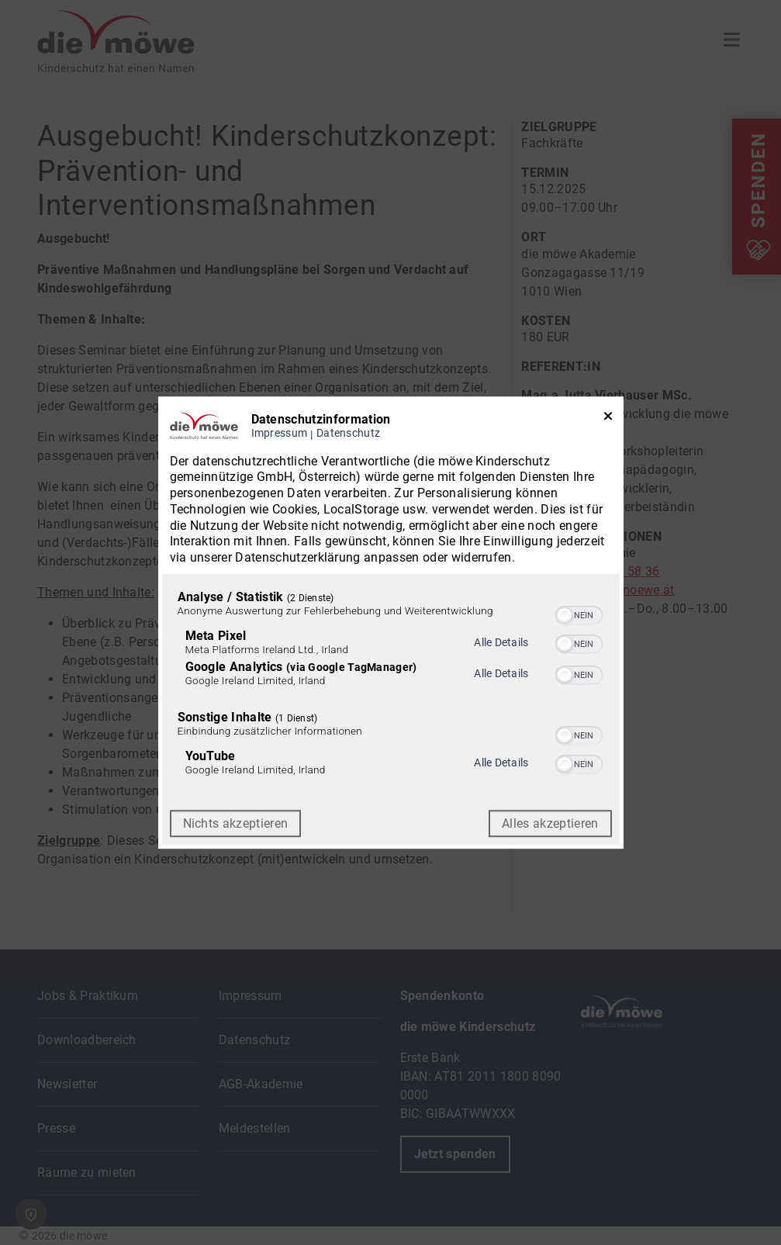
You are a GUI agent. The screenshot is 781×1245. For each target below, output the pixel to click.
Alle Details (501, 642)
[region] (391, 686)
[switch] (579, 613)
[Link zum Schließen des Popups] (608, 419)
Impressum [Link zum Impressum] (279, 433)
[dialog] (391, 622)
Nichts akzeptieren (236, 823)
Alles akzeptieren (550, 823)
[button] (565, 615)
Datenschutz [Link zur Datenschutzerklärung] (348, 433)
